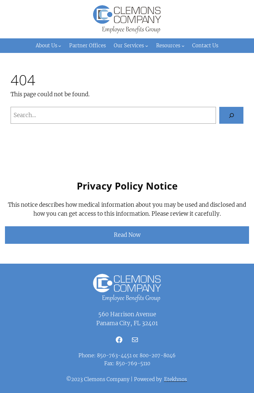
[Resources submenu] (183, 45)
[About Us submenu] (59, 45)
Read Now (127, 235)
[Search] (231, 115)
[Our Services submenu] (146, 45)
